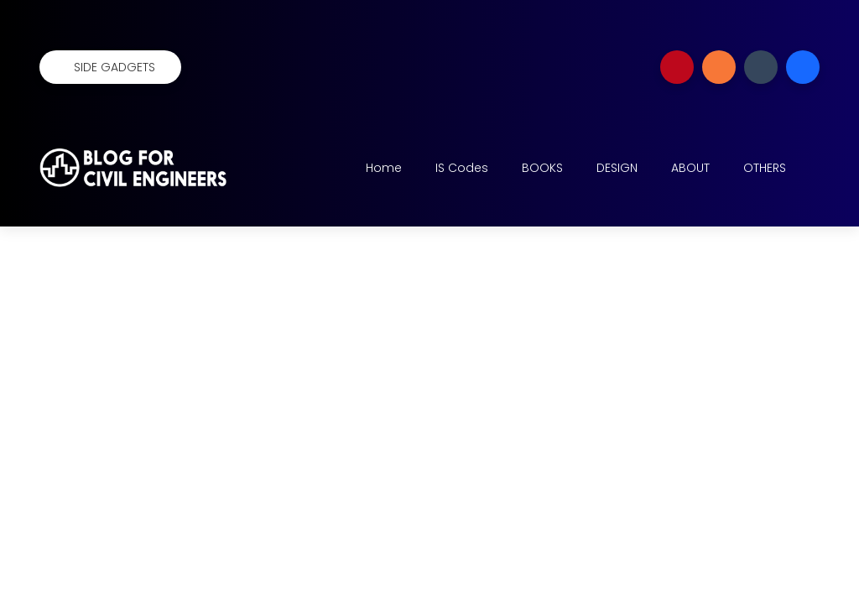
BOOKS (542, 167)
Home (384, 167)
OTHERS (764, 167)
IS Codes (461, 167)
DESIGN (617, 167)
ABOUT (690, 167)
